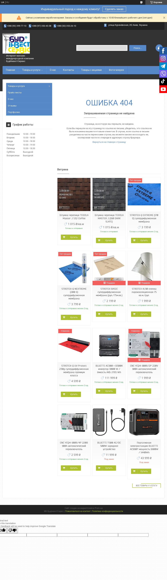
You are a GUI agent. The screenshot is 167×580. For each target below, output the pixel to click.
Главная (10, 70)
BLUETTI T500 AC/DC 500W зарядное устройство (109, 446)
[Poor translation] (12, 530)
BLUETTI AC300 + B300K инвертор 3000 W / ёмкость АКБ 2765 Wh (109, 369)
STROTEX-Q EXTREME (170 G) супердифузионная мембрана (144, 218)
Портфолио (14, 112)
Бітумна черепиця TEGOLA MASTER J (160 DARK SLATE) (109, 218)
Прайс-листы (15, 92)
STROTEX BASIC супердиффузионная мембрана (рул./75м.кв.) (109, 292)
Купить (74, 237)
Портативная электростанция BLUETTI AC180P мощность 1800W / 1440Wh (144, 447)
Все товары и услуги (146, 485)
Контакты (68, 70)
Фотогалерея (116, 70)
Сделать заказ (114, 9)
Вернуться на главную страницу (109, 142)
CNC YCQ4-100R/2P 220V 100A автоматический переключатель (144, 369)
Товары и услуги (31, 70)
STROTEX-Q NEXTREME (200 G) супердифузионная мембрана (74, 293)
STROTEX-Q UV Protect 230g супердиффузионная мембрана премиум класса (74, 370)
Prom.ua (99, 508)
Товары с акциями (91, 70)
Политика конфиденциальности (107, 511)
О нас (53, 70)
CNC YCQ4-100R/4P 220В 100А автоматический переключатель (74, 446)
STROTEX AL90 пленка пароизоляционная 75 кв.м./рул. (144, 292)
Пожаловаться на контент (77, 511)
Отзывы (12, 105)
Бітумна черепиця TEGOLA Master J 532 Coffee (74, 217)
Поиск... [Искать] (138, 48)
